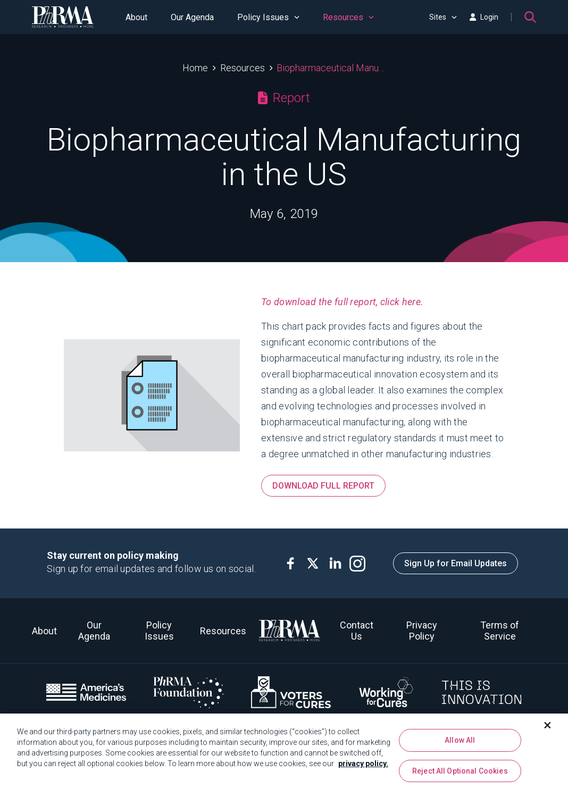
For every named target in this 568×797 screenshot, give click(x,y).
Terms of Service (499, 630)
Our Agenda (192, 17)
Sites (443, 17)
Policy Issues (268, 17)
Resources (348, 17)
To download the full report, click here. (342, 301)
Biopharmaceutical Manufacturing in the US (331, 67)
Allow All (460, 743)
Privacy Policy (421, 630)
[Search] (530, 17)
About (136, 17)
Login (484, 17)
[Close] (547, 728)
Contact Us (356, 630)
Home (195, 67)
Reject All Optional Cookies (460, 774)
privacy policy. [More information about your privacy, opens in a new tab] (363, 766)
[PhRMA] (63, 17)
